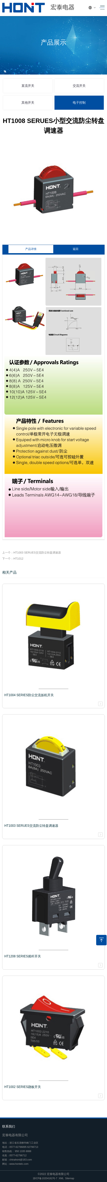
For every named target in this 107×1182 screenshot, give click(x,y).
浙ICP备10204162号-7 (45, 1178)
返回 (75, 249)
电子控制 (79, 102)
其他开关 (27, 102)
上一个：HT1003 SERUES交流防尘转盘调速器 (31, 552)
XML (61, 1178)
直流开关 (27, 85)
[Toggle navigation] (101, 7)
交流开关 (79, 85)
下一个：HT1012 (12, 558)
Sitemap (69, 1178)
